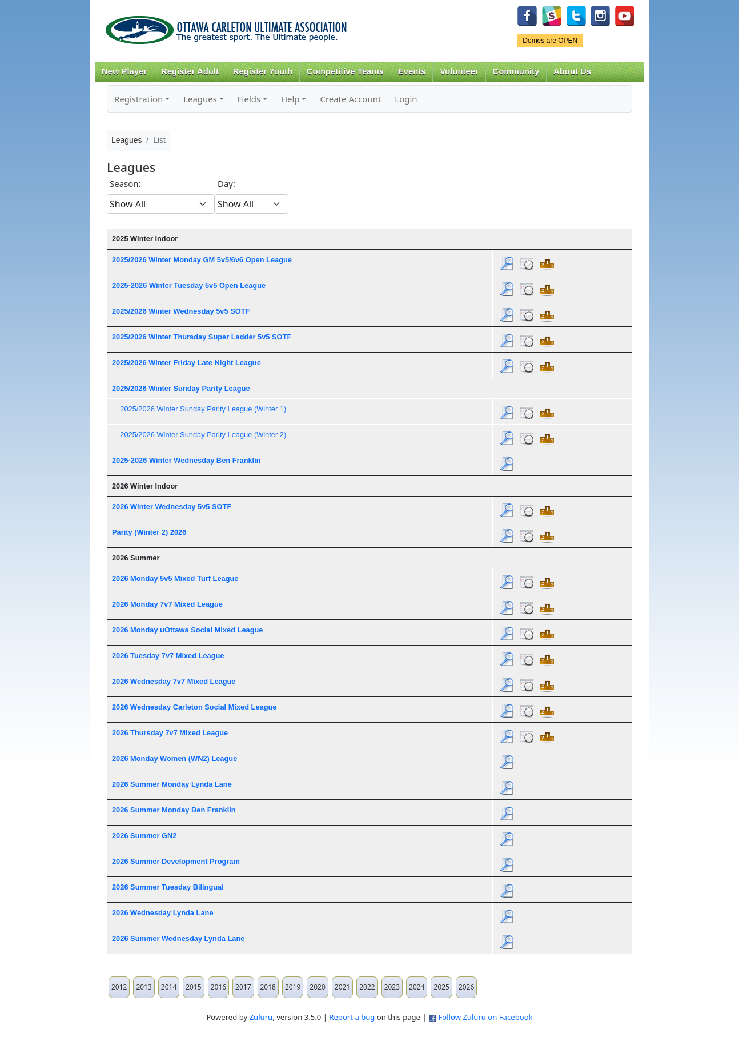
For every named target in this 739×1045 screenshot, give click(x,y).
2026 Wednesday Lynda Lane (163, 912)
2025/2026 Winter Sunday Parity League (181, 388)
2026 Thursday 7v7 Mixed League (170, 732)
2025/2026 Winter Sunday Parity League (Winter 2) (203, 434)
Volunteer (459, 71)
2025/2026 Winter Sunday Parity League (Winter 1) (203, 409)
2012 (119, 987)
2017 (243, 987)
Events (412, 71)
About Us (572, 71)
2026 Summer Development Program (176, 861)
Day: (226, 183)
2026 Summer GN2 (144, 835)
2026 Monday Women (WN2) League (174, 758)
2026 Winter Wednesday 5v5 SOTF (171, 506)
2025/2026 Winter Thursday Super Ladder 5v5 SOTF (201, 337)
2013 (143, 987)
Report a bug (352, 1017)
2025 (441, 987)
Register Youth (262, 71)
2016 (218, 987)
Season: (125, 183)
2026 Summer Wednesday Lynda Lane (178, 938)
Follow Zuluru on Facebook (485, 1017)
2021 (342, 987)
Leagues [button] (200, 99)
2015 (193, 987)
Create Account (350, 99)
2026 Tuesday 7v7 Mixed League (168, 655)
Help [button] (290, 99)
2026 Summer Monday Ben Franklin (174, 810)
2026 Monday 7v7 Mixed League (167, 604)
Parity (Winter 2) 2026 (149, 532)
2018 (268, 987)
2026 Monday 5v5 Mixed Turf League (175, 578)
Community (516, 71)
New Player (124, 71)
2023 (392, 987)
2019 (292, 987)
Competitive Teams (345, 71)
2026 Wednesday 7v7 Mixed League (174, 681)
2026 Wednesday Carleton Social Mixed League (194, 707)
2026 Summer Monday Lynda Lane (172, 784)
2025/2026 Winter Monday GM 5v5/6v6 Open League (202, 259)
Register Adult (190, 71)
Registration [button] (138, 99)
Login (406, 99)
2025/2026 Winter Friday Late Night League (186, 362)
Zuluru (261, 1017)
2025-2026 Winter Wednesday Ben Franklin (186, 460)
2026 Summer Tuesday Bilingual (168, 887)
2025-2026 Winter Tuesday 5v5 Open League (189, 285)
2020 (317, 987)
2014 (168, 987)
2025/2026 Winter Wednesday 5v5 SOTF (181, 311)
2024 (416, 987)
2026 (466, 987)
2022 (367, 987)
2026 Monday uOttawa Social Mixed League (187, 630)
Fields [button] (249, 99)
